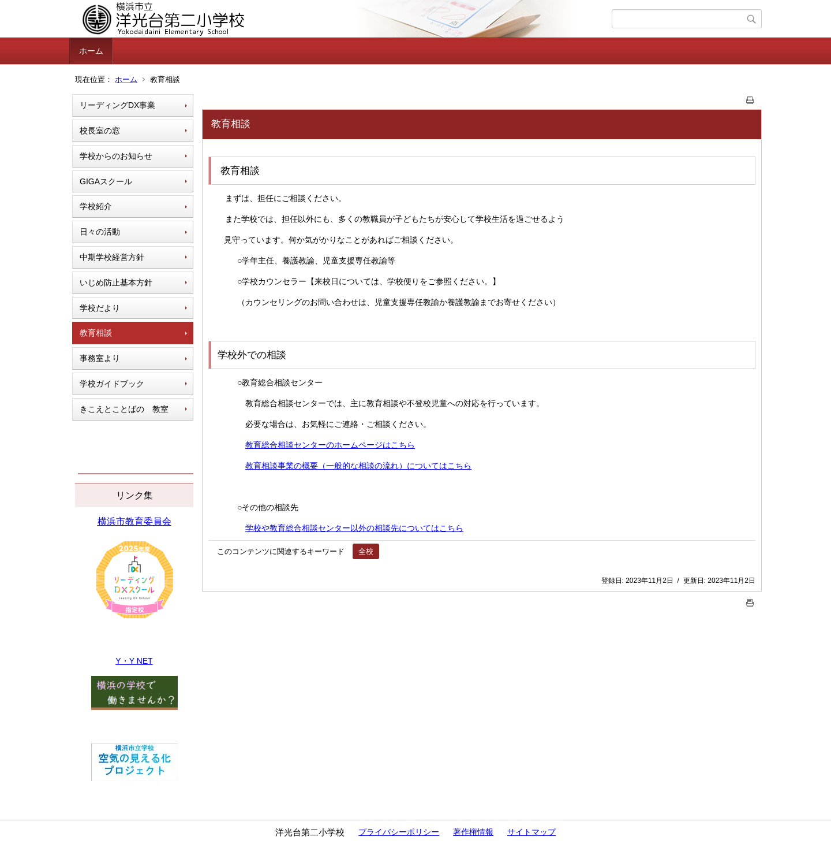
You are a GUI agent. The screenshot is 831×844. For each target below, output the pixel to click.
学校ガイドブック (112, 383)
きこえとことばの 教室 (124, 409)
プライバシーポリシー (398, 831)
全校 (365, 551)
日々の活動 (100, 231)
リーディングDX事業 (117, 105)
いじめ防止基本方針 (116, 282)
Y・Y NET (133, 660)
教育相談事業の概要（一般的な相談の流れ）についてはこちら (358, 465)
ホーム (91, 50)
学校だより (100, 308)
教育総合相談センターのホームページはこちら (330, 444)
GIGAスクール (106, 181)
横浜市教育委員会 (134, 521)
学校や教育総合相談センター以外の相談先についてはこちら (354, 528)
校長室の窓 (100, 130)
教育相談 (96, 332)
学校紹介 (96, 206)
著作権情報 (473, 831)
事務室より (100, 358)
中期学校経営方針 (112, 257)
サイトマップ (531, 831)
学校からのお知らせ (116, 156)
